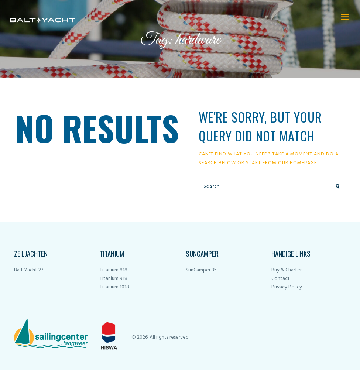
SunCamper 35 (201, 270)
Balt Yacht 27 (28, 270)
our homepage (297, 163)
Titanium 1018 (114, 287)
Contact (280, 278)
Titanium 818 (113, 270)
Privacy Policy (286, 287)
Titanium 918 (113, 278)
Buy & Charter (286, 270)
